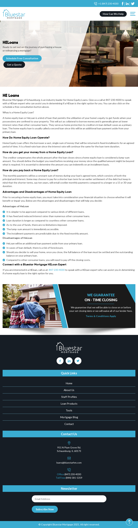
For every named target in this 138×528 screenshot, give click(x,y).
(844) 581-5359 (74, 477)
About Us (69, 390)
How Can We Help (113, 13)
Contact (69, 423)
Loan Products (69, 403)
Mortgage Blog (69, 417)
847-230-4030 (57, 269)
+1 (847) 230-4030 (108, 3)
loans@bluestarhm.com (69, 462)
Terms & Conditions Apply (101, 316)
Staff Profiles (69, 396)
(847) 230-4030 (72, 474)
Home (69, 383)
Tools (69, 410)
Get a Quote (14, 64)
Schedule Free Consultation (22, 58)
